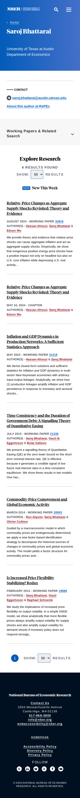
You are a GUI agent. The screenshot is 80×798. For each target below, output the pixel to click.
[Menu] (68, 9)
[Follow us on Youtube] (60, 768)
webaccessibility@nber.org (39, 723)
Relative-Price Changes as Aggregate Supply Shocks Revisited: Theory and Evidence (38, 208)
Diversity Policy (40, 750)
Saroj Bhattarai (59, 226)
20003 (58, 512)
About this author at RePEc (28, 106)
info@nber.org (40, 719)
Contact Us (40, 703)
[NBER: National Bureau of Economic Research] (24, 9)
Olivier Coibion (17, 521)
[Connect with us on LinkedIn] (27, 768)
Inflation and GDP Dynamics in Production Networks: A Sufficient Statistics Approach (35, 341)
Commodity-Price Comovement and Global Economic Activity (37, 502)
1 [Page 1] (15, 658)
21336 (54, 433)
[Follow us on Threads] (44, 768)
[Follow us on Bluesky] (35, 768)
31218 (53, 354)
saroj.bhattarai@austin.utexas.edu (39, 98)
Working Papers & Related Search (31, 133)
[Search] (56, 9)
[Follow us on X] (19, 768)
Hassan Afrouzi (36, 226)
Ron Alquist (34, 517)
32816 (59, 221)
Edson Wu (14, 230)
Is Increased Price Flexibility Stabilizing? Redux (30, 580)
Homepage (40, 737)
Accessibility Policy (40, 746)
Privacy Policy (40, 754)
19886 (63, 590)
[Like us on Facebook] (52, 768)
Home (14, 22)
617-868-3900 (40, 715)
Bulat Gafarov (37, 443)
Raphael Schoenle (40, 600)
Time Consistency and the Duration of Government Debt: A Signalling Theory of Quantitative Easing (39, 420)
